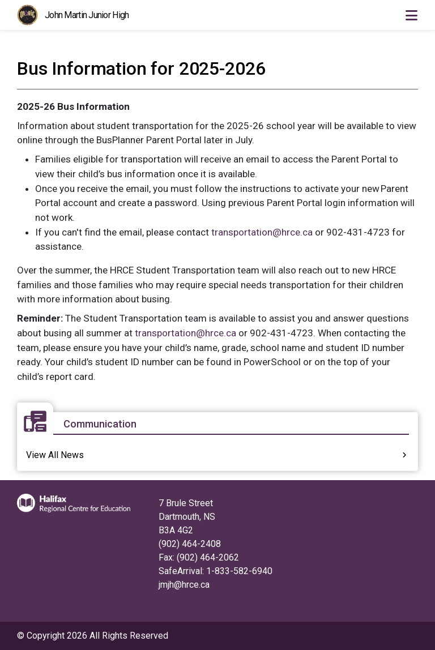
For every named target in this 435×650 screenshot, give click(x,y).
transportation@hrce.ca (262, 232)
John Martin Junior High (87, 15)
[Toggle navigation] (411, 15)
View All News (55, 455)
